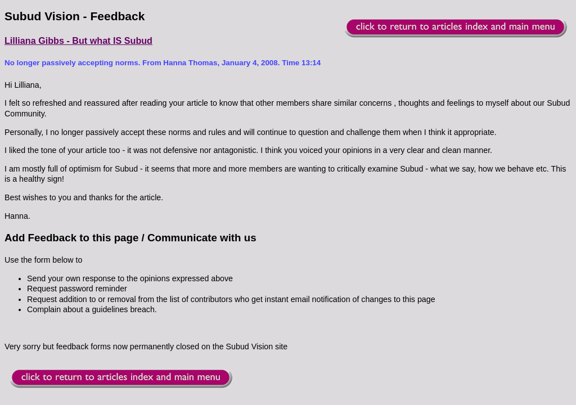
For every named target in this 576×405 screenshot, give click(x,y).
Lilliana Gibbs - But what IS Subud (78, 40)
